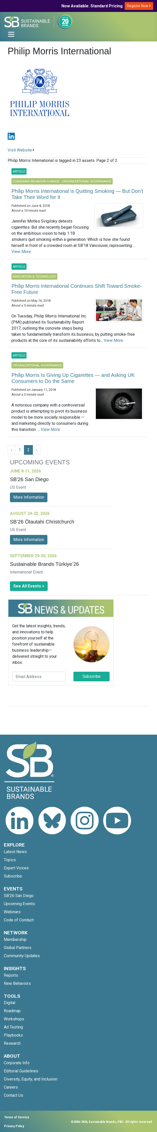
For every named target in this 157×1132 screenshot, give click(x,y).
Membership (15, 939)
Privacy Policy (14, 1126)
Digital (9, 1002)
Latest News (15, 851)
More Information (28, 497)
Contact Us (13, 1095)
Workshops (14, 1019)
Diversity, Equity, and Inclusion (30, 1079)
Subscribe (92, 676)
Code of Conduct (19, 920)
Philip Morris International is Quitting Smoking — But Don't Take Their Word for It (77, 194)
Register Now (139, 6)
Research (12, 1043)
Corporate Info (17, 1062)
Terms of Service (16, 1117)
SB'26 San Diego (19, 895)
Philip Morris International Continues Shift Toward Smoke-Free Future (76, 289)
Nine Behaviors (17, 983)
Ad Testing (13, 1027)
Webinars (12, 911)
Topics (10, 859)
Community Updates (22, 955)
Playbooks (13, 1035)
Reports (11, 975)
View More (21, 251)
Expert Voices (16, 868)
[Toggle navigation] (11, 34)
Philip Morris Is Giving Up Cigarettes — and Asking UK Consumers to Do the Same (73, 378)
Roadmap (12, 1010)
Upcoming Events (19, 903)
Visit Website (21, 150)
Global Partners (17, 947)
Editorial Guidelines (21, 1071)
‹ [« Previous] (11, 449)
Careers (11, 1087)
